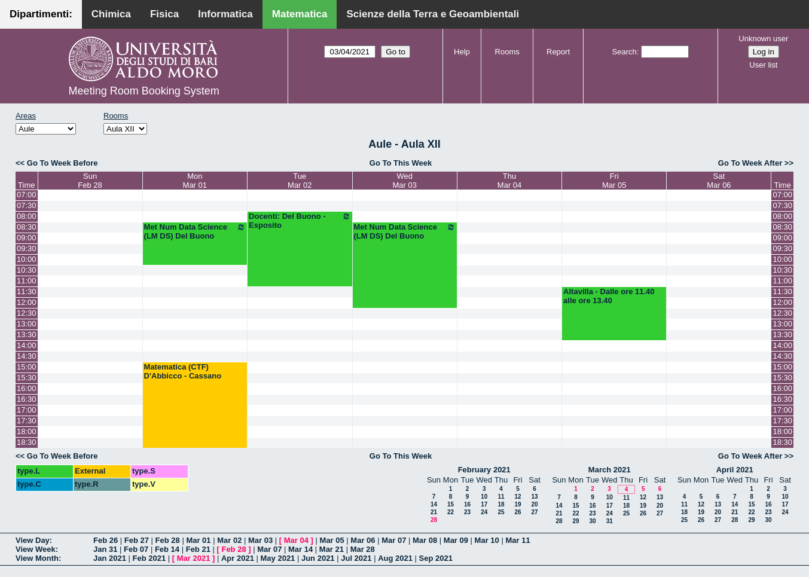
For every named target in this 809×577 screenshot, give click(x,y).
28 (434, 520)
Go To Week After (750, 162)
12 (517, 496)
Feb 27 (136, 540)
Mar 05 (332, 540)
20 (534, 504)
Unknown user (763, 38)
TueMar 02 (300, 181)
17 (484, 504)
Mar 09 (456, 540)
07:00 (26, 194)
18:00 (26, 431)
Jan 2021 (109, 558)
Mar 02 (229, 540)
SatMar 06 (719, 181)
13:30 (26, 334)
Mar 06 (362, 540)
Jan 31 (105, 549)
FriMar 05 (614, 181)
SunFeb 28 (90, 181)
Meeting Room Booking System (144, 91)
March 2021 (609, 469)
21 (434, 512)
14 (434, 504)
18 (500, 504)
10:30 (26, 269)
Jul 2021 (356, 558)
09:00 (26, 237)
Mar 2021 (193, 558)
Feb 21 (198, 549)
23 (467, 512)
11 (500, 496)
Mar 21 (331, 549)
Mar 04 (296, 540)
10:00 (26, 259)
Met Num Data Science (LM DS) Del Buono (195, 231)
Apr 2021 (237, 558)
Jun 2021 (318, 558)
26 (517, 512)
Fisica (164, 14)
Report (558, 51)
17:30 (26, 420)
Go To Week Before (62, 162)
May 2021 (278, 558)
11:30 (26, 291)
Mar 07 (393, 540)
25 (500, 512)
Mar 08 (425, 540)
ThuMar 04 (509, 181)
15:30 (26, 377)
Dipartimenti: (41, 14)
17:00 (26, 409)
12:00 (26, 302)
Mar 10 (487, 540)
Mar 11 (517, 540)
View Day (33, 540)
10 (484, 496)
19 (517, 504)
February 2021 (484, 469)
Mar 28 (362, 549)
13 (534, 496)
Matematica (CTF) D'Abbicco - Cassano (183, 371)
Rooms (507, 51)
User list (763, 64)
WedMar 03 (405, 181)
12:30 (26, 313)
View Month (37, 558)
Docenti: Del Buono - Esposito (299, 221)
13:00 (26, 323)
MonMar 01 (195, 181)
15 (450, 504)
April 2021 (734, 469)
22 (450, 512)
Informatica (225, 14)
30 (592, 521)
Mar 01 (198, 540)
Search (624, 51)
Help (462, 51)
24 (484, 512)
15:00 (26, 366)
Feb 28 (167, 540)
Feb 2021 (149, 558)
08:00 (26, 216)
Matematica (300, 14)
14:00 (26, 345)
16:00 (26, 388)
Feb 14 (167, 549)
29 (575, 521)
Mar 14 (300, 549)
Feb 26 (105, 540)
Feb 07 (136, 549)
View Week (36, 549)
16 (467, 504)
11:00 (26, 280)
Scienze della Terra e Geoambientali (432, 14)
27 (534, 512)
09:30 (26, 248)
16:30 (26, 399)
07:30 (26, 205)
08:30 (26, 226)
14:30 (26, 356)
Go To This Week (401, 162)
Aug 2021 (395, 558)
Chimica (111, 14)
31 (609, 521)
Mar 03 (260, 540)
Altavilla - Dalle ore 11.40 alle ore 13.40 (608, 296)
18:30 (26, 442)
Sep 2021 (436, 558)
